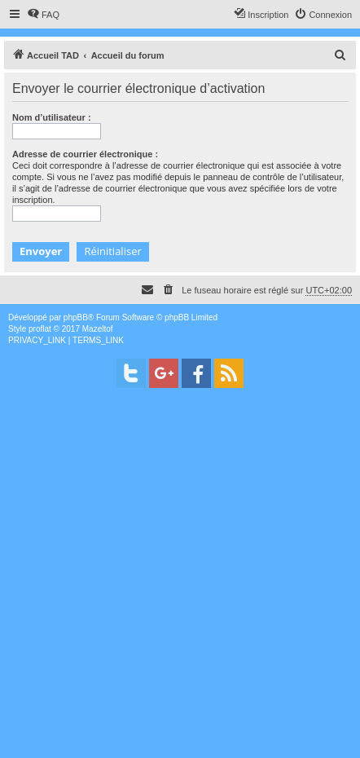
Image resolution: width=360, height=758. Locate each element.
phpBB (76, 317)
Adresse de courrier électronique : (85, 154)
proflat (40, 328)
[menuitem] (43, 14)
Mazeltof (97, 328)
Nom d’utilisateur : (51, 117)
